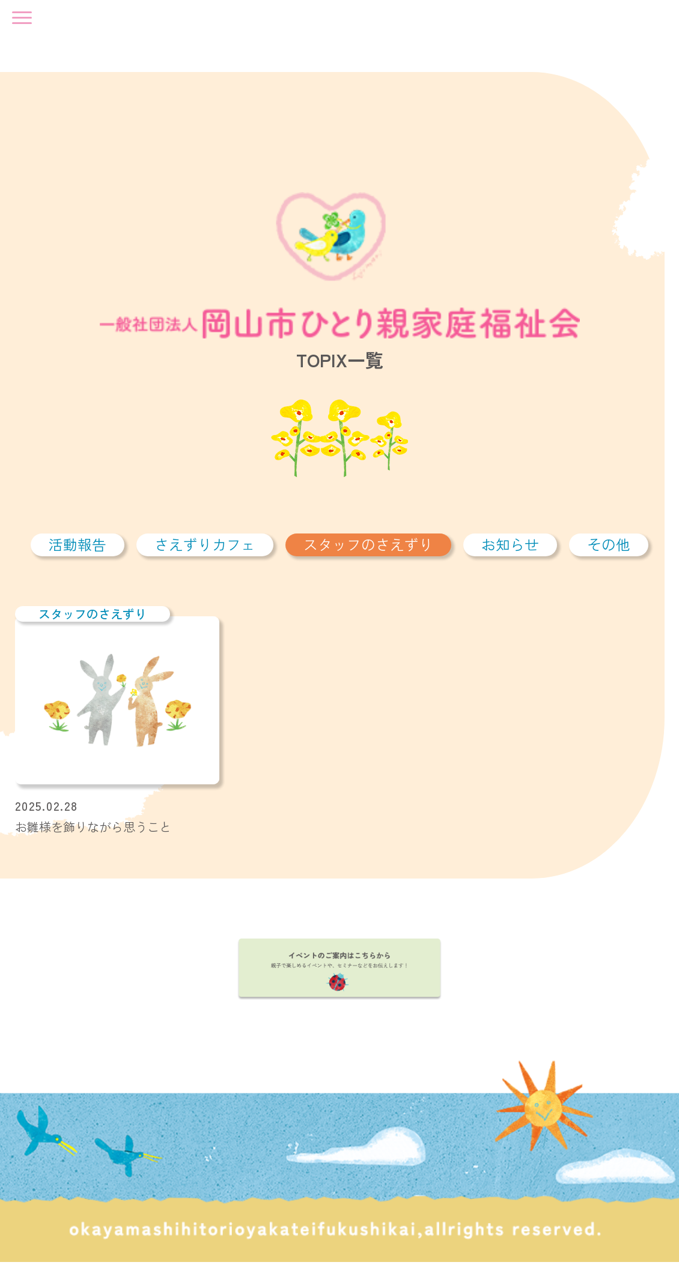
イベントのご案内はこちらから (339, 974)
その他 (608, 549)
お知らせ (510, 549)
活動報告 (77, 549)
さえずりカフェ (204, 549)
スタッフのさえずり (368, 549)
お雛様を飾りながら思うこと (93, 832)
